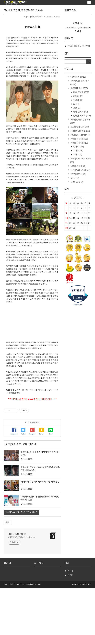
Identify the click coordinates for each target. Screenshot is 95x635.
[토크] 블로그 (78, 174)
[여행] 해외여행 (79, 143)
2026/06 (78, 198)
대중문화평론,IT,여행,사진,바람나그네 (22, 584)
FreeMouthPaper (16, 581)
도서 (76, 104)
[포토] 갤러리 (78, 166)
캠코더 (78, 100)
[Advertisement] (32, 428)
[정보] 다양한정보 (80, 131)
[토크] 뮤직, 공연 (79, 127)
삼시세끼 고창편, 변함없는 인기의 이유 (23, 10)
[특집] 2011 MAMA (80, 135)
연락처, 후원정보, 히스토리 (78, 46)
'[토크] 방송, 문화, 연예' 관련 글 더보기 (21, 559)
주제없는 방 (76, 182)
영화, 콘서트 (80, 112)
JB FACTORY (86, 631)
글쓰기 (70, 622)
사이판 (78, 151)
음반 (77, 108)
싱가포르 (78, 147)
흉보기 (74, 178)
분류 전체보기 (76, 77)
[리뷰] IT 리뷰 (79, 88)
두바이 (77, 155)
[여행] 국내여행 (79, 139)
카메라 (78, 96)
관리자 (70, 618)
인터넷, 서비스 (82, 116)
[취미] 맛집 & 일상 (80, 170)
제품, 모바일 (81, 92)
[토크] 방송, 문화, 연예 (34, 17)
